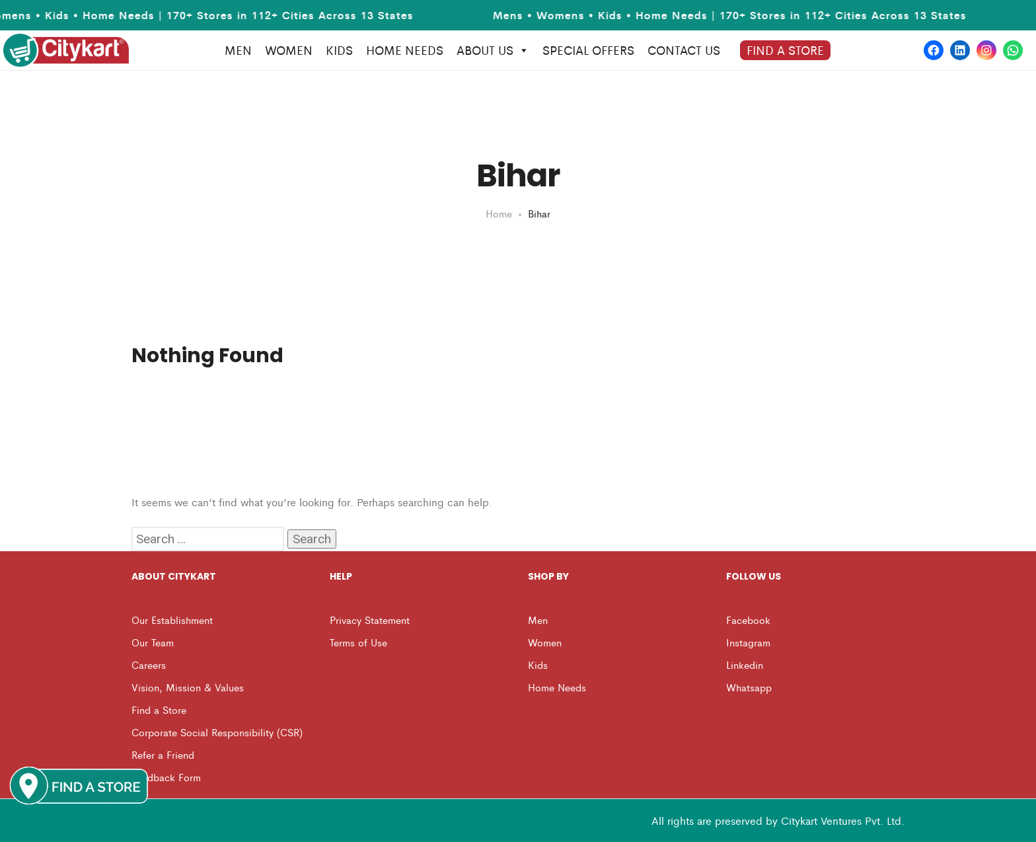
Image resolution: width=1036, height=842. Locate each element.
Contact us (684, 50)
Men (538, 620)
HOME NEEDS (404, 50)
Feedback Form (166, 777)
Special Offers (588, 50)
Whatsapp (749, 687)
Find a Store (158, 709)
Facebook (748, 620)
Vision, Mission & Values (187, 687)
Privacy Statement (370, 620)
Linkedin (744, 664)
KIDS (339, 50)
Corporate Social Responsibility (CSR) (217, 732)
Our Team (152, 642)
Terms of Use (358, 642)
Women (545, 642)
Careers (148, 664)
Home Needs (557, 687)
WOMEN (289, 50)
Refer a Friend (162, 754)
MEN (238, 50)
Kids (538, 664)
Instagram (748, 642)
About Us (493, 50)
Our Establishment (172, 620)
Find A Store (785, 50)
